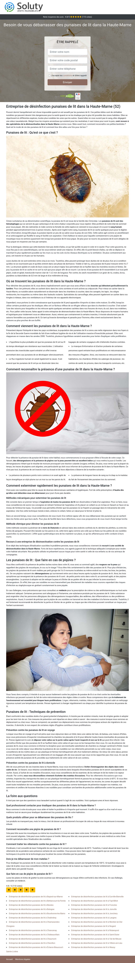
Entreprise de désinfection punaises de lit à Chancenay (33, 930)
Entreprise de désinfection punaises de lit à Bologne (31, 909)
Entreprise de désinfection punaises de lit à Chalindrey (32, 918)
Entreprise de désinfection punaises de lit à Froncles (94, 905)
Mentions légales (22, 959)
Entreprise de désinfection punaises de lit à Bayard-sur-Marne (36, 896)
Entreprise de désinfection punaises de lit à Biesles (31, 905)
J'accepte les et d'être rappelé (69, 75)
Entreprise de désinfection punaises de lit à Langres (94, 918)
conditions (67, 75)
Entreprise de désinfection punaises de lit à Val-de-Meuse (96, 939)
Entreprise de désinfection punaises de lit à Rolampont (95, 930)
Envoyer (67, 82)
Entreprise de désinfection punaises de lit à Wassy (93, 947)
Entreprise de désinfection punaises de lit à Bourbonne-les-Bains (37, 913)
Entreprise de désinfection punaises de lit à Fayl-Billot (94, 901)
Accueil (9, 959)
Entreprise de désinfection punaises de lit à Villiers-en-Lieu (96, 943)
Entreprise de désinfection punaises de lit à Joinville (94, 909)
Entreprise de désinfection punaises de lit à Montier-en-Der (96, 922)
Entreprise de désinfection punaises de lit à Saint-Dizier (95, 934)
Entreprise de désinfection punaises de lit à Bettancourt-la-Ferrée (37, 901)
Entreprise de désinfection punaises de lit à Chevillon (32, 943)
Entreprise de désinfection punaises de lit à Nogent (93, 926)
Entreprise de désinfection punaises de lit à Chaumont (32, 939)
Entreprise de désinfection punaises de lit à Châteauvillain (34, 934)
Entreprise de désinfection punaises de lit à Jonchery (94, 913)
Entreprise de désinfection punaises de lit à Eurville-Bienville (97, 896)
